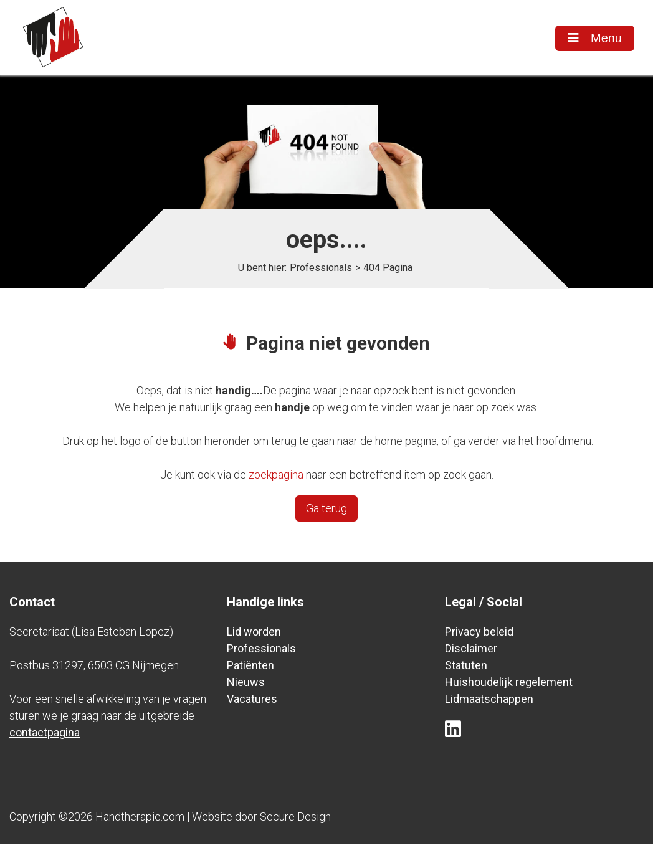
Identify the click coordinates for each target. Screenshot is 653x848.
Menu (594, 38)
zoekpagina (276, 478)
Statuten (466, 669)
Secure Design (295, 820)
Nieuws (246, 686)
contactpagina (44, 736)
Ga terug (326, 512)
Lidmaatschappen (489, 703)
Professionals (321, 272)
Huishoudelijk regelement (509, 686)
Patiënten (250, 669)
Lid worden (254, 635)
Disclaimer (471, 652)
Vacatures (252, 703)
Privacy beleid (479, 635)
